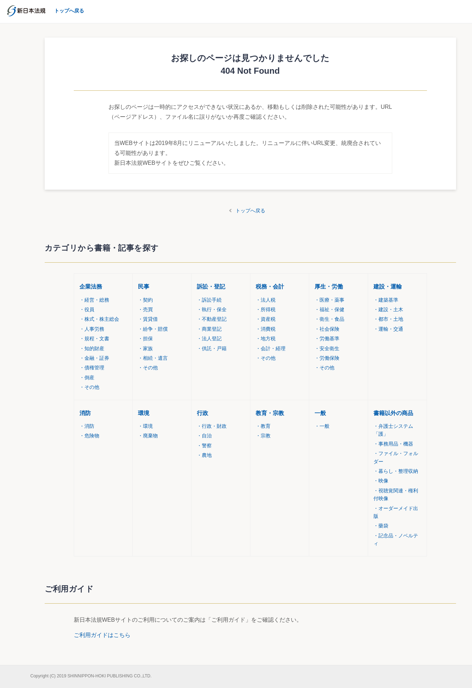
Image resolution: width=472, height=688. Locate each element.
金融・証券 (94, 358)
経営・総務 (94, 300)
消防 (85, 413)
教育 (263, 426)
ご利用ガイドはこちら (102, 635)
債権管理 (91, 367)
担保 (145, 338)
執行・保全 (212, 309)
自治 (204, 435)
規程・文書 (94, 338)
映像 (380, 480)
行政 (202, 413)
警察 (204, 445)
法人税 (266, 300)
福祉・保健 (329, 309)
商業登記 (209, 329)
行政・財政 (212, 426)
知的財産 (91, 348)
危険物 (89, 435)
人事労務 (91, 329)
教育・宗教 (270, 413)
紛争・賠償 (153, 329)
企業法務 (90, 287)
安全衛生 (327, 348)
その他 (89, 387)
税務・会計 (270, 287)
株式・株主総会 (99, 319)
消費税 (266, 329)
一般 (320, 413)
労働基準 (327, 338)
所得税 (266, 309)
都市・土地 (388, 319)
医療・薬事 (329, 300)
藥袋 (380, 525)
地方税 (266, 338)
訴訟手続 (209, 300)
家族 (145, 348)
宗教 (263, 435)
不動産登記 (212, 319)
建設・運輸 (387, 287)
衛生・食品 (329, 319)
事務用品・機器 (393, 444)
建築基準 (385, 300)
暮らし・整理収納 (395, 471)
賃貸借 (148, 319)
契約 (145, 300)
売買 (145, 309)
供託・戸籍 (212, 348)
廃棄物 (148, 435)
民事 (143, 287)
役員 (86, 309)
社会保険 (327, 329)
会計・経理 (270, 348)
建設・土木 (388, 309)
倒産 (86, 377)
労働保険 (327, 358)
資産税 (266, 319)
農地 (204, 455)
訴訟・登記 (211, 287)
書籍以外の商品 (393, 413)
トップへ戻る (250, 210)
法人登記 (209, 338)
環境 (143, 413)
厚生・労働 (329, 287)
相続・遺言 (153, 358)
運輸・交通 (388, 329)
